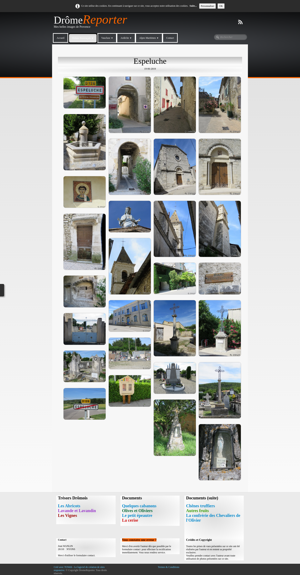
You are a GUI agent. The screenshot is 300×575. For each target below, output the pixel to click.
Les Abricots (69, 506)
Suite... (193, 5)
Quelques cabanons (139, 506)
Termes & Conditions (168, 567)
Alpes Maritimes (149, 37)
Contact (170, 37)
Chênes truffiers (200, 506)
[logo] (92, 23)
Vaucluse (107, 37)
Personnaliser (207, 6)
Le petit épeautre (137, 515)
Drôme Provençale (83, 38)
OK (221, 6)
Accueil (60, 37)
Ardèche (126, 37)
